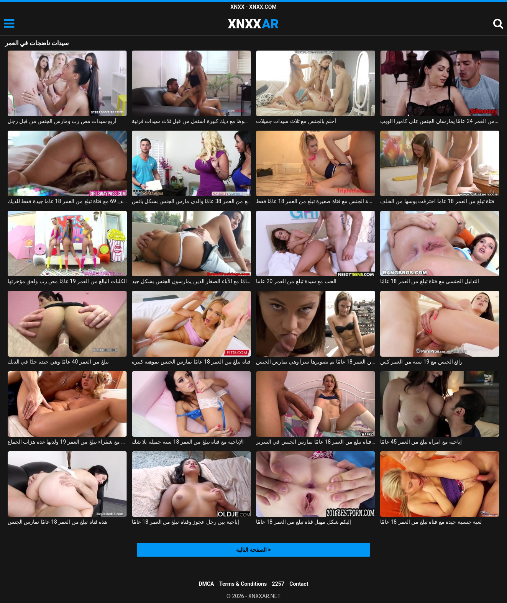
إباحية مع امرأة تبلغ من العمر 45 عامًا (421, 442)
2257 (278, 584)
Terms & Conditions (243, 584)
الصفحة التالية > (253, 550)
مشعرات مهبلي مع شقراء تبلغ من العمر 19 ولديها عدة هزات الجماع (67, 442)
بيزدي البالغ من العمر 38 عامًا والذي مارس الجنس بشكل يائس (191, 201)
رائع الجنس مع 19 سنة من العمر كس (421, 362)
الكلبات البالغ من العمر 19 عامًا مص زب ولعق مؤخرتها (67, 281)
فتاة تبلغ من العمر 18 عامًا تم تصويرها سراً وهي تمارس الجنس (315, 362)
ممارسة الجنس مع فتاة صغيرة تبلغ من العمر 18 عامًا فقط (315, 201)
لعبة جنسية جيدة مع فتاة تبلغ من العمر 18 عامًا (431, 522)
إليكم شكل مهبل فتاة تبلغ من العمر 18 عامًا (303, 522)
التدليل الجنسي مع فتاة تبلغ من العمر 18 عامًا (429, 281)
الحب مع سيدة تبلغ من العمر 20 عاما (296, 281)
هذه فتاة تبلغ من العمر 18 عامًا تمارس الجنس (57, 522)
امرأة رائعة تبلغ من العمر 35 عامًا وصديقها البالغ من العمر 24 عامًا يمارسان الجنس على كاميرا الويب (439, 121)
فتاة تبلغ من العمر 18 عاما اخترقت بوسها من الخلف (437, 201)
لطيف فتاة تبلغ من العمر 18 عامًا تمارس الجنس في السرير (315, 442)
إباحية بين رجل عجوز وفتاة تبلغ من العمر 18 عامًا (185, 522)
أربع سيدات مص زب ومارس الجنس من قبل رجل (62, 121)
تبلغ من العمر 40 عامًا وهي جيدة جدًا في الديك (58, 362)
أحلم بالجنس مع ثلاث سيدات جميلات (296, 121)
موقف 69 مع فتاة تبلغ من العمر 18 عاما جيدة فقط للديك (67, 201)
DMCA (206, 584)
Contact (298, 584)
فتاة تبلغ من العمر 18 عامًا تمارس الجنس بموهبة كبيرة (191, 362)
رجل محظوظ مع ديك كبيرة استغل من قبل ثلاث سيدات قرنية (191, 121)
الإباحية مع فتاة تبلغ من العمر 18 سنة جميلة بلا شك (188, 442)
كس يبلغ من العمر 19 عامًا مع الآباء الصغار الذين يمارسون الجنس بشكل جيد (191, 281)
